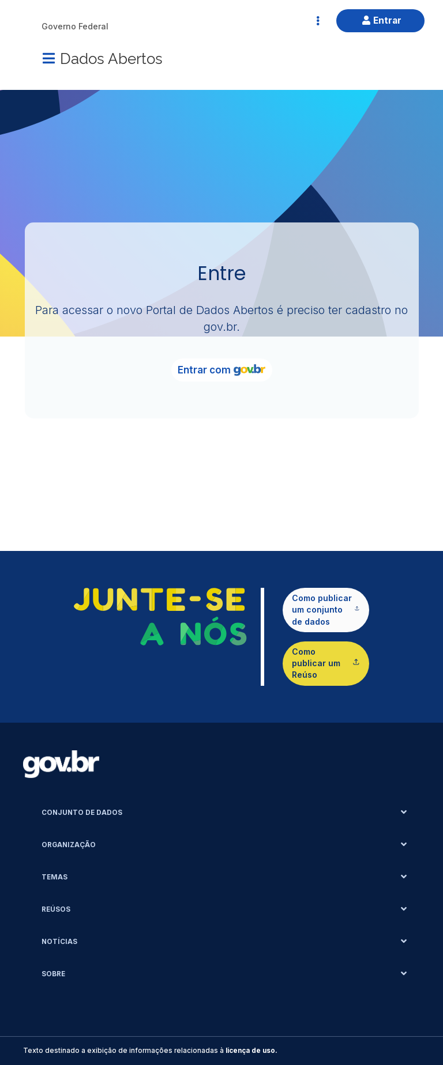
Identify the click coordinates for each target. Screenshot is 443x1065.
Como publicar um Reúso (326, 663)
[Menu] (48, 58)
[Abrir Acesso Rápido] (318, 21)
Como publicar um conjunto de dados (326, 609)
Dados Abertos (111, 57)
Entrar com (221, 370)
